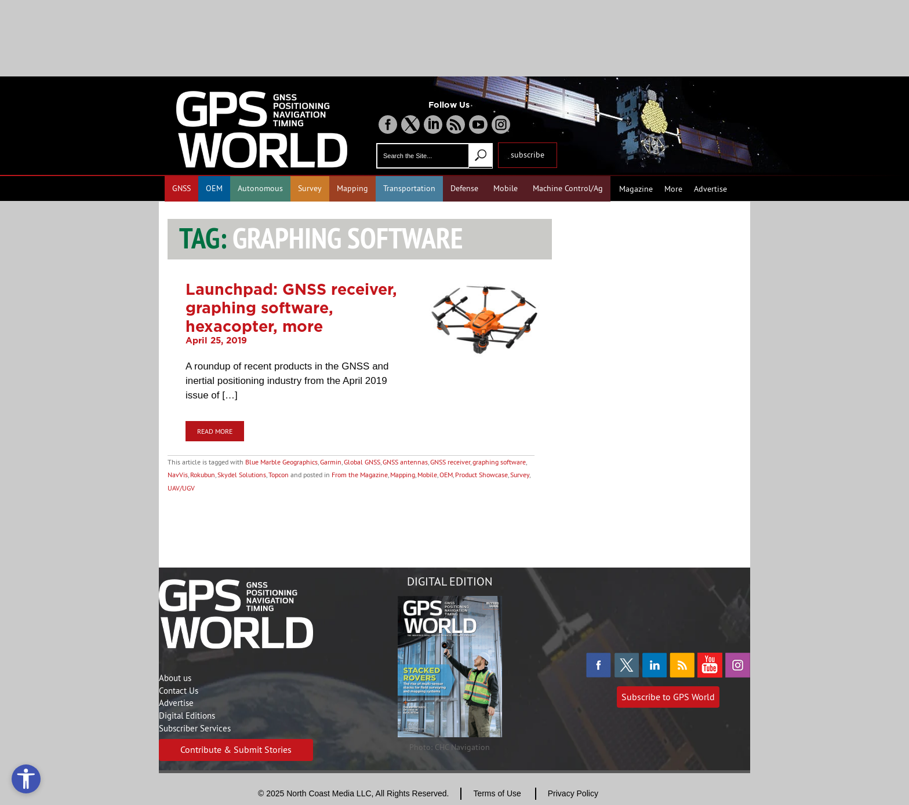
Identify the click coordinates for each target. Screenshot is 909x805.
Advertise (710, 189)
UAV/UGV (181, 488)
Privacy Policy (573, 793)
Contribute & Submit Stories (236, 749)
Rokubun (202, 474)
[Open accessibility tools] (26, 778)
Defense (464, 188)
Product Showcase (481, 474)
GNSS (181, 188)
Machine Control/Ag (568, 188)
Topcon (278, 474)
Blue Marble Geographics (281, 462)
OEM (214, 188)
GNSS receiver (450, 462)
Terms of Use (497, 793)
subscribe (527, 154)
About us (175, 677)
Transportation (409, 188)
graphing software (499, 462)
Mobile (505, 188)
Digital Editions (187, 715)
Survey (310, 188)
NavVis (178, 474)
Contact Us (178, 690)
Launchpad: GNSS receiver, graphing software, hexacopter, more (291, 307)
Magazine (636, 189)
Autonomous (260, 188)
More (673, 189)
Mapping (352, 188)
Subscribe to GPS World (668, 696)
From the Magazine (360, 474)
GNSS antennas (405, 462)
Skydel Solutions (241, 474)
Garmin (330, 462)
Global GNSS (362, 462)
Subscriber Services (195, 728)
